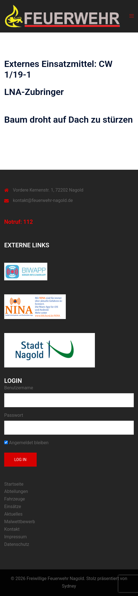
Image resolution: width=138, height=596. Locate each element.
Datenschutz (16, 544)
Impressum (15, 536)
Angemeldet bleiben (26, 442)
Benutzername (18, 387)
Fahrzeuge (14, 499)
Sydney (69, 586)
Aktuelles (13, 514)
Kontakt (12, 529)
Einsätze (12, 506)
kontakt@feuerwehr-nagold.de (43, 200)
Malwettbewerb (19, 521)
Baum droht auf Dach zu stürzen (68, 119)
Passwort (13, 415)
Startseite (14, 484)
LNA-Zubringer (34, 92)
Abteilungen (16, 491)
